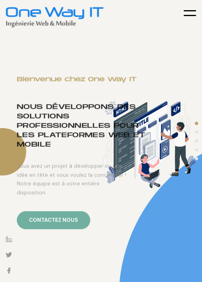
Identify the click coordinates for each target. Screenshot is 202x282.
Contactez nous (53, 231)
